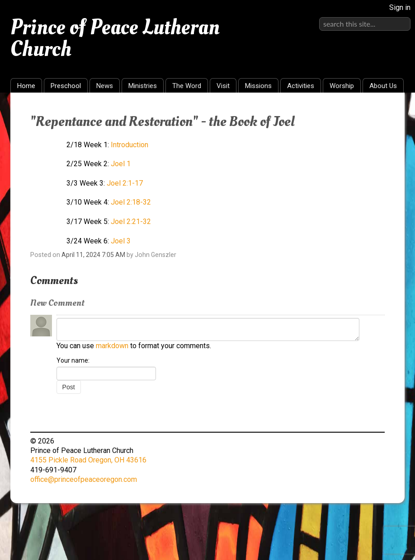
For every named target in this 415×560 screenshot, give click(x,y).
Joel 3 (121, 241)
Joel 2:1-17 (125, 183)
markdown (112, 345)
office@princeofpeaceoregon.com (83, 479)
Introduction (129, 144)
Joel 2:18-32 (131, 202)
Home (26, 86)
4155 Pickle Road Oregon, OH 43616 (88, 460)
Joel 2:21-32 (131, 221)
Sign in (399, 7)
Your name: (73, 360)
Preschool (66, 86)
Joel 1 (121, 163)
